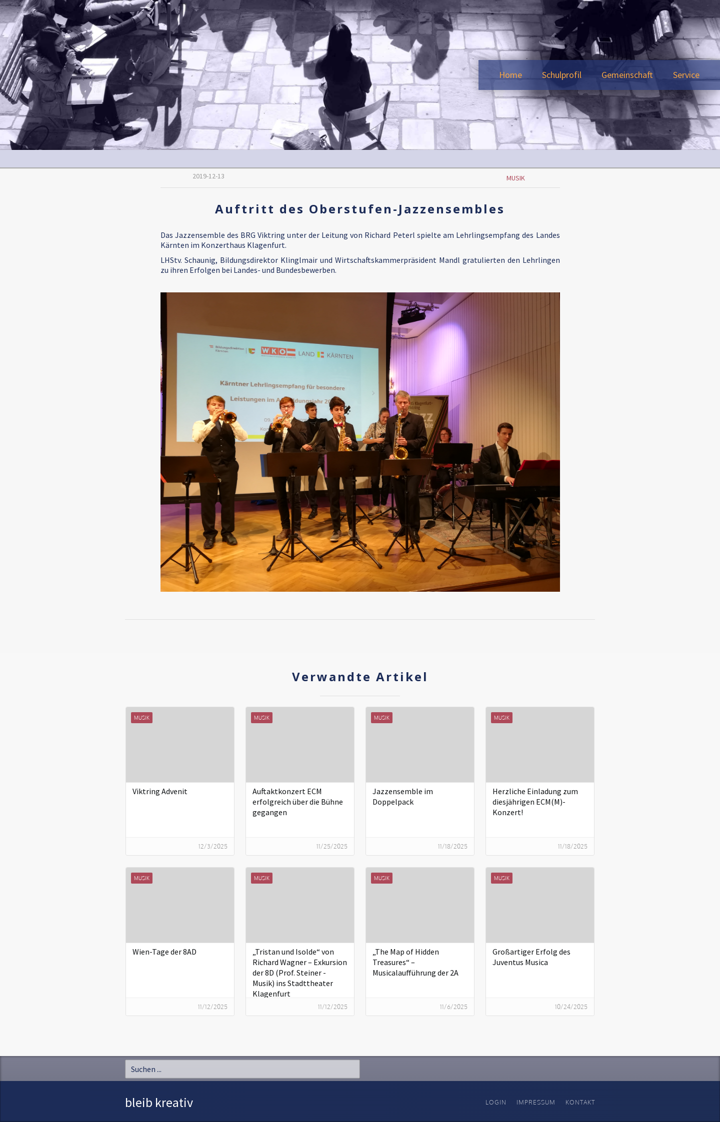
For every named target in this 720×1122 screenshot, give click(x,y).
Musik (515, 177)
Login (496, 1102)
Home (510, 74)
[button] (562, 75)
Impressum (536, 1102)
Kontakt (580, 1102)
